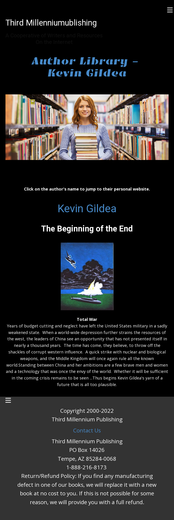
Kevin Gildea (87, 208)
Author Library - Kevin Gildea (87, 67)
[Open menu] (170, 10)
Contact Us (87, 430)
